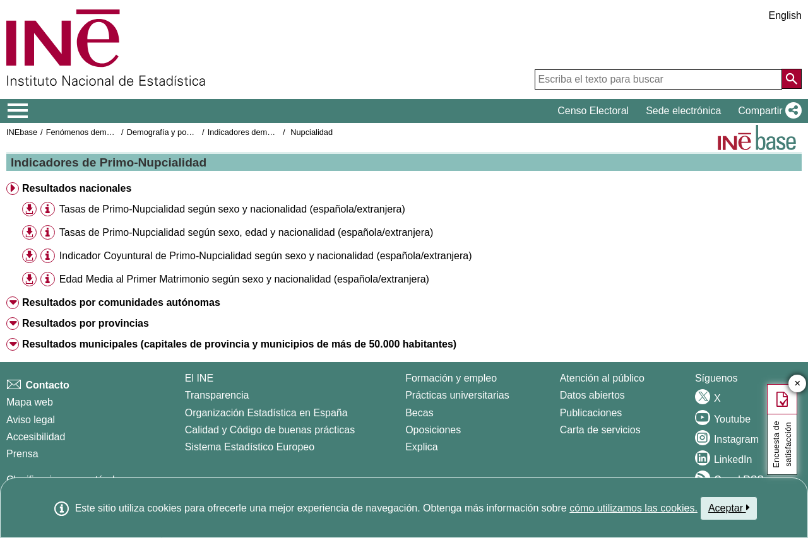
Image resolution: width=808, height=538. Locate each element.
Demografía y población (169, 132)
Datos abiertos (592, 395)
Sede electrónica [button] (683, 110)
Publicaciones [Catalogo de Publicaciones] (591, 412)
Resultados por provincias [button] (85, 323)
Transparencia (217, 395)
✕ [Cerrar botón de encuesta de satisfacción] (797, 383)
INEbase (21, 132)
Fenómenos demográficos (93, 132)
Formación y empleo (451, 378)
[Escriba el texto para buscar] (658, 79)
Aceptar (728, 507)
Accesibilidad (35, 436)
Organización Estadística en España (266, 412)
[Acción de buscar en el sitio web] (791, 79)
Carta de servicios (600, 429)
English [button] (785, 15)
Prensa (22, 453)
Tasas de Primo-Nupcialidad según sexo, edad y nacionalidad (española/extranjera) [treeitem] (246, 232)
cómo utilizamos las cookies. (633, 508)
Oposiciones (433, 429)
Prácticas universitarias (457, 395)
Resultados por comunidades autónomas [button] (121, 302)
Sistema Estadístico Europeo (249, 447)
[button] (767, 111)
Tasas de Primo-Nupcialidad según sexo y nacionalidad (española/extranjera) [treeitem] (232, 209)
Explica (421, 447)
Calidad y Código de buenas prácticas (270, 429)
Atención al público (602, 378)
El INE (199, 378)
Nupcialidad (311, 132)
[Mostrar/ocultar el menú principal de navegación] (18, 111)
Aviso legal (30, 419)
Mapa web (29, 402)
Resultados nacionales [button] (76, 188)
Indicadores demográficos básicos (269, 132)
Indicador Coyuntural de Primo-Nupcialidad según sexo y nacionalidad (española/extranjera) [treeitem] (265, 255)
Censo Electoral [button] (593, 110)
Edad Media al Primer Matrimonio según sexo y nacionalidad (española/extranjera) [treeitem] (244, 279)
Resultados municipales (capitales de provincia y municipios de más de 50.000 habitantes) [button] (239, 344)
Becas (419, 412)
